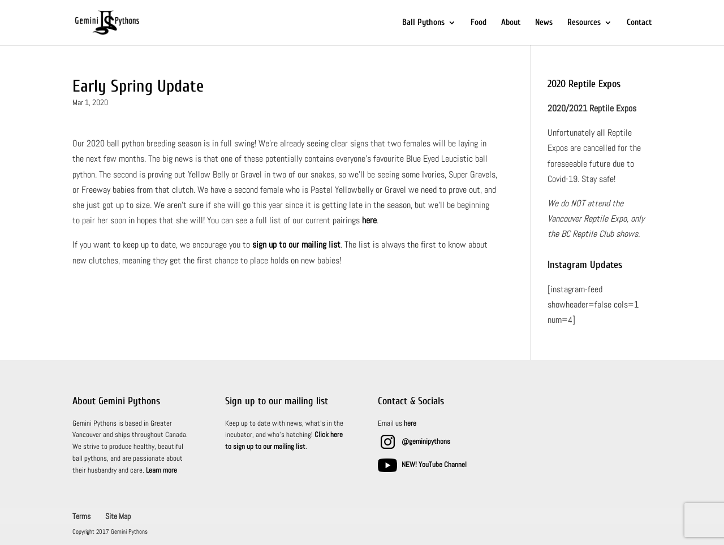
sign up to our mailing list (296, 244)
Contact (639, 23)
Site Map (118, 516)
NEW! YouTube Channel (434, 464)
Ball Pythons (423, 23)
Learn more (161, 470)
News (544, 23)
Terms (81, 516)
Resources (584, 23)
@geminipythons (426, 441)
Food (478, 23)
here (369, 220)
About (510, 23)
